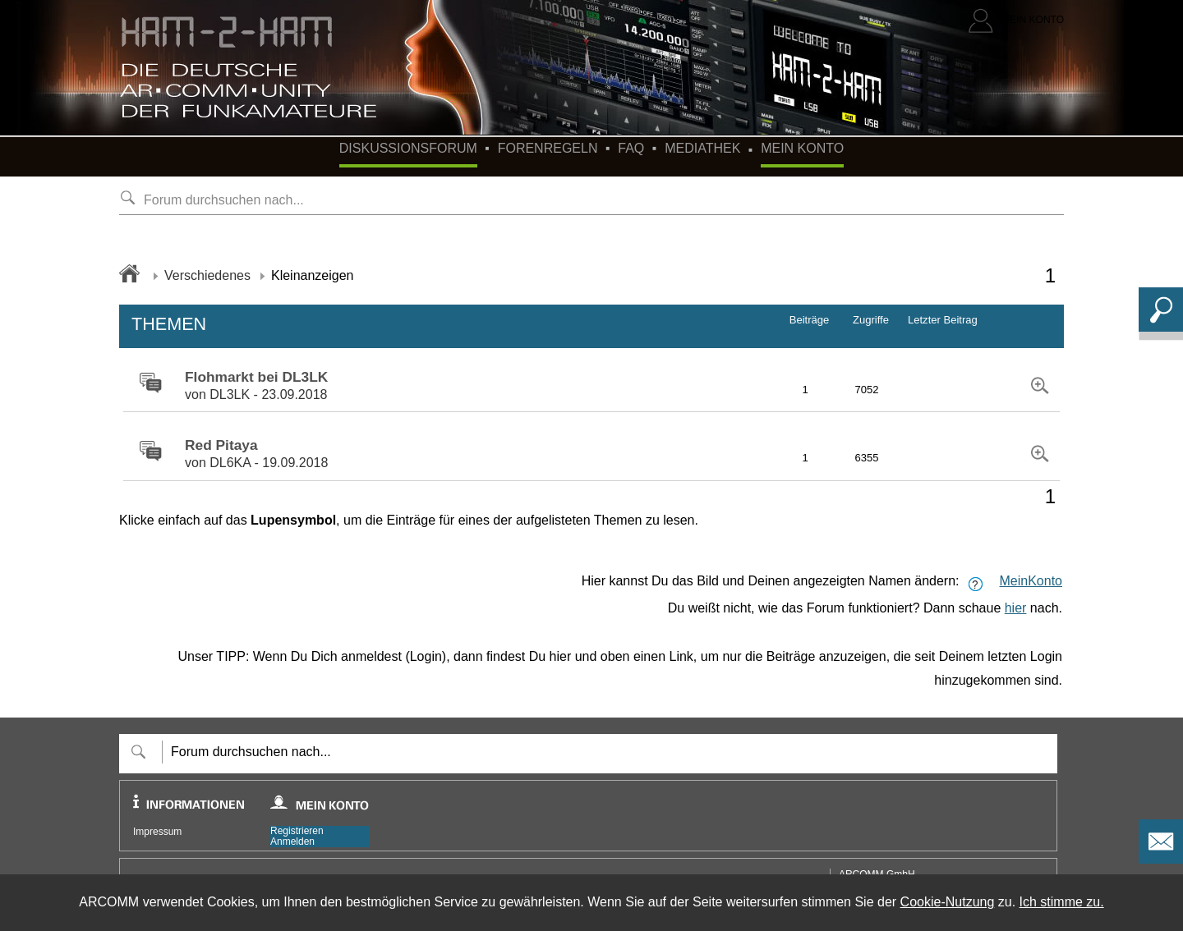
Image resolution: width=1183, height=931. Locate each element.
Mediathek (702, 148)
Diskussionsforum (408, 148)
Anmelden (292, 842)
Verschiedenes (207, 275)
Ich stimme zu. (1062, 902)
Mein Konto (802, 148)
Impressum (157, 831)
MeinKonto (1031, 581)
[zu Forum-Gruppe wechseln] (146, 384)
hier (1016, 608)
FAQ (631, 148)
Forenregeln (548, 148)
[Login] (1016, 20)
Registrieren (297, 831)
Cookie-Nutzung (947, 902)
